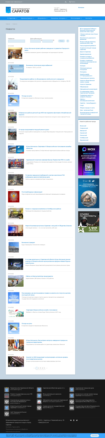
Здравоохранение (85, 54)
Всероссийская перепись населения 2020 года (88, 42)
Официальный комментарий (88, 89)
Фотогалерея (75, 18)
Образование (84, 87)
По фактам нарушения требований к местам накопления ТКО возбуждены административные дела (45, 176)
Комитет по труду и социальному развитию (87, 57)
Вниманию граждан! (28, 242)
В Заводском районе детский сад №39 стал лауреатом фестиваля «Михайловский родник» (45, 113)
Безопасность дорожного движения (88, 38)
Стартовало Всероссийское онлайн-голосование (41, 310)
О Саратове (11, 18)
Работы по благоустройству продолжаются (39, 276)
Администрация (26, 18)
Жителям (81, 7)
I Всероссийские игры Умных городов (89, 34)
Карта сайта (16, 427)
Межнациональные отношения (86, 68)
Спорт (82, 105)
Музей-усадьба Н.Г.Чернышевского (86, 75)
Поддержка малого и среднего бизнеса (86, 96)
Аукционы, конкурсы (58, 18)
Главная (8, 24)
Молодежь (83, 72)
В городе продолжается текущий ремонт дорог (34, 129)
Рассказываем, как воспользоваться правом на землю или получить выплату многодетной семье (46, 294)
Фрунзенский (84, 140)
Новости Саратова (85, 84)
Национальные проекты (87, 78)
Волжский (83, 126)
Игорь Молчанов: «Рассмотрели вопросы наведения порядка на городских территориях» (46, 341)
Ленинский (83, 135)
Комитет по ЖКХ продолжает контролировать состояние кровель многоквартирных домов (47, 358)
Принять (94, 435)
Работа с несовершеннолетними (87, 100)
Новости (15, 24)
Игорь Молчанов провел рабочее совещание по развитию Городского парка (46, 49)
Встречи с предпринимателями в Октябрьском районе (43, 209)
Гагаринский (84, 128)
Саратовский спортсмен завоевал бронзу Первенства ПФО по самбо (48, 160)
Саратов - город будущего (88, 103)
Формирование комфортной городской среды (89, 113)
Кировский (83, 133)
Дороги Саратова (85, 52)
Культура (82, 65)
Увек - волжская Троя (86, 110)
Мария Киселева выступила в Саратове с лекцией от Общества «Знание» (48, 225)
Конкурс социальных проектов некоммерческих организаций (88, 62)
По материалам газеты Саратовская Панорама (87, 92)
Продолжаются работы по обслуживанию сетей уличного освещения (42, 79)
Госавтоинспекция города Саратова (88, 48)
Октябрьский (84, 137)
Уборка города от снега (87, 108)
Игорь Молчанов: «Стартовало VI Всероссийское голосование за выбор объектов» (48, 147)
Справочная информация (13, 2)
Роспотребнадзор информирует (32, 192)
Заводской (83, 130)
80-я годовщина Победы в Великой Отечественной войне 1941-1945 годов (88, 30)
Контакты (88, 18)
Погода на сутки (27, 96)
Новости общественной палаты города (87, 81)
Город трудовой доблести (88, 45)
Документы (42, 18)
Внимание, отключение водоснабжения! (39, 65)
